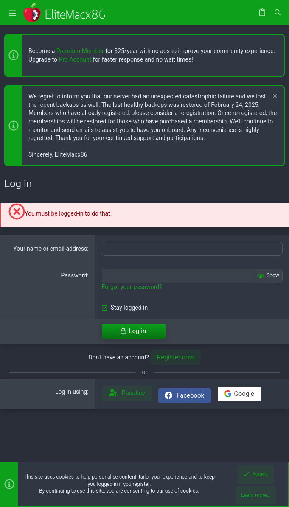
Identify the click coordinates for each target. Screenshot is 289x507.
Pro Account (75, 59)
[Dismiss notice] (274, 96)
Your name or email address (50, 248)
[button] (12, 13)
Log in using (71, 391)
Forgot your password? (132, 286)
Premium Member (80, 51)
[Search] (277, 12)
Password (74, 275)
